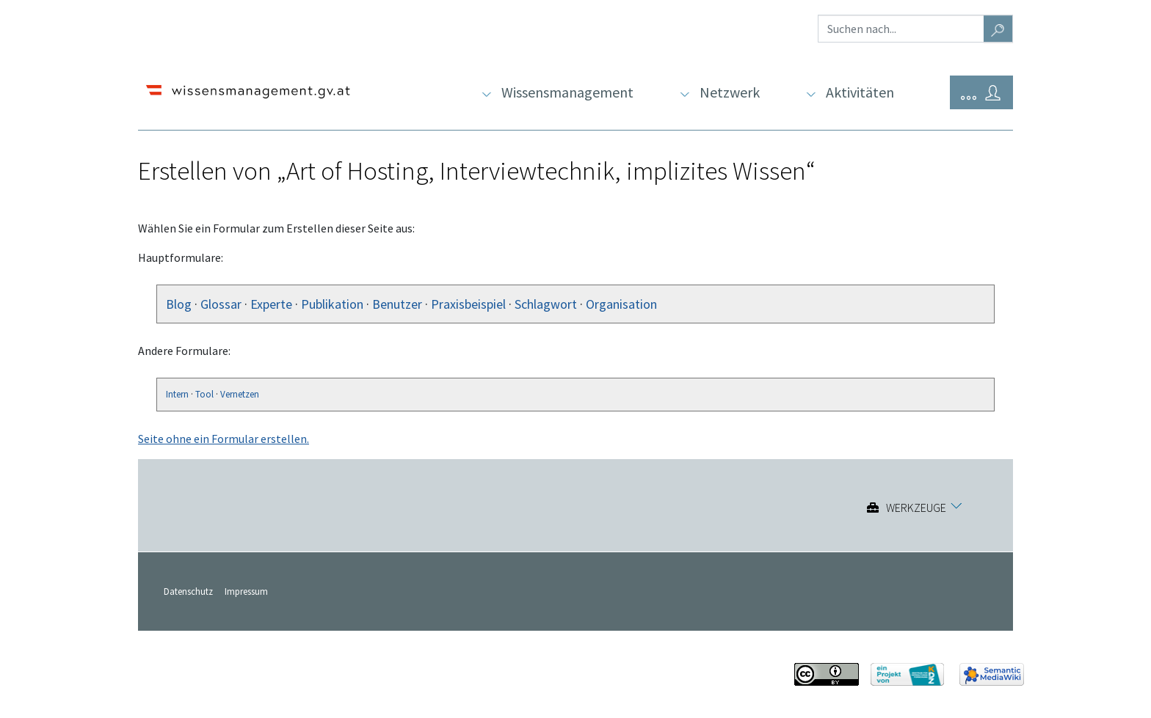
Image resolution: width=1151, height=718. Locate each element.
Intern (177, 394)
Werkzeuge (916, 507)
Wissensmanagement (567, 92)
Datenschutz (188, 591)
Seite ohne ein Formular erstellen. (223, 438)
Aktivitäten (860, 92)
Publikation (332, 304)
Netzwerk (730, 92)
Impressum (246, 591)
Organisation (621, 304)
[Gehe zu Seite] (998, 29)
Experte (271, 304)
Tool (204, 394)
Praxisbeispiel (468, 304)
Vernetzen (239, 394)
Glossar (221, 304)
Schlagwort (546, 304)
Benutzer (397, 304)
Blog (179, 304)
